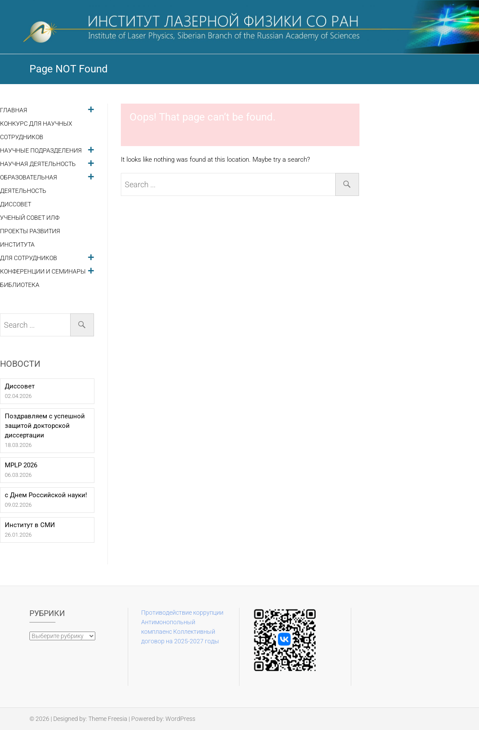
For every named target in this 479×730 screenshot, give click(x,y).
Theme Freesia (107, 718)
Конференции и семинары (43, 271)
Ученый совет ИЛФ (29, 218)
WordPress (180, 718)
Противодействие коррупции (182, 612)
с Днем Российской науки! (46, 495)
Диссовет (15, 204)
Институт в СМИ (30, 525)
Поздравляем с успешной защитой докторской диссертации (45, 425)
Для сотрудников (28, 258)
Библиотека (19, 285)
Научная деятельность (38, 164)
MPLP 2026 (21, 465)
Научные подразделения (41, 150)
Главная (13, 110)
